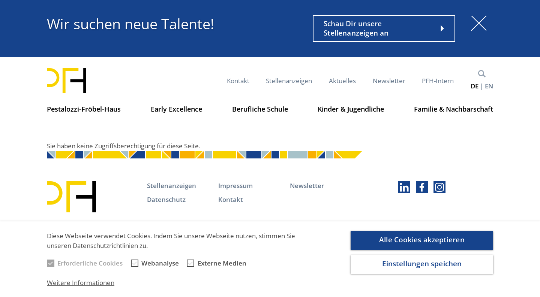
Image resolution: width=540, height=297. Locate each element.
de (474, 86)
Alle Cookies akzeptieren (421, 242)
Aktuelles (342, 80)
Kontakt (238, 80)
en (489, 86)
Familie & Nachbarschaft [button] (453, 108)
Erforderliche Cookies (90, 265)
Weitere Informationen (80, 285)
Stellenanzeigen (289, 80)
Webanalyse (160, 265)
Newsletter (389, 80)
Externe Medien (222, 265)
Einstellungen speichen (422, 266)
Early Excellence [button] (176, 108)
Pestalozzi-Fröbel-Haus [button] (84, 108)
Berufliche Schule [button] (260, 108)
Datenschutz (166, 199)
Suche (482, 74)
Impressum (235, 185)
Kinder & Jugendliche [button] (351, 108)
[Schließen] (479, 23)
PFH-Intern (438, 80)
